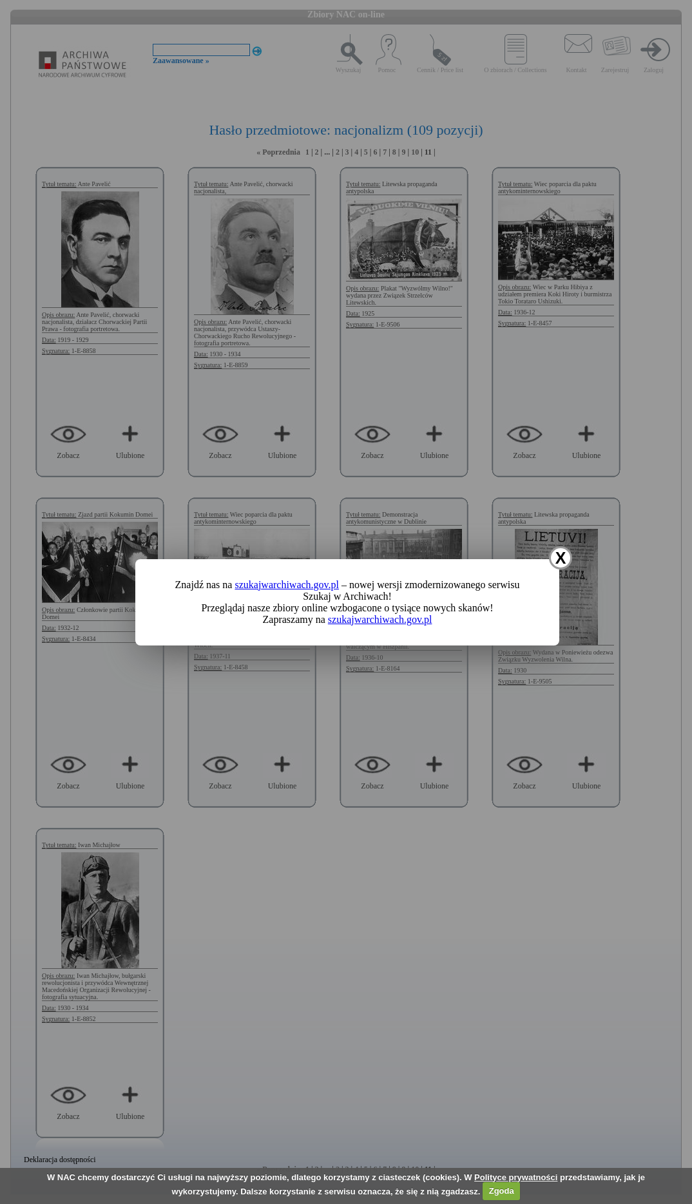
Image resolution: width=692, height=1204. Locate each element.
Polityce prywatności (515, 1177)
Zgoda (501, 1191)
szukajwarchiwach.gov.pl (287, 584)
